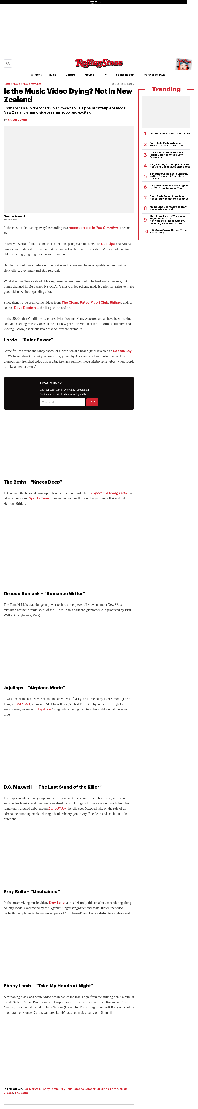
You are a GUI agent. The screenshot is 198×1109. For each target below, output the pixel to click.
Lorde (114, 1089)
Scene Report (125, 74)
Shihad (115, 302)
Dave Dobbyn (25, 307)
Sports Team (39, 498)
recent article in (93, 227)
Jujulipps (44, 709)
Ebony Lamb (49, 1089)
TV (105, 74)
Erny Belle (57, 902)
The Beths (21, 1093)
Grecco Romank (85, 1089)
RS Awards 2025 (154, 74)
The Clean (70, 302)
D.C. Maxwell (32, 1089)
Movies (89, 74)
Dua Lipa (108, 244)
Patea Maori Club (94, 302)
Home (7, 84)
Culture (70, 74)
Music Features (32, 84)
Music (52, 74)
